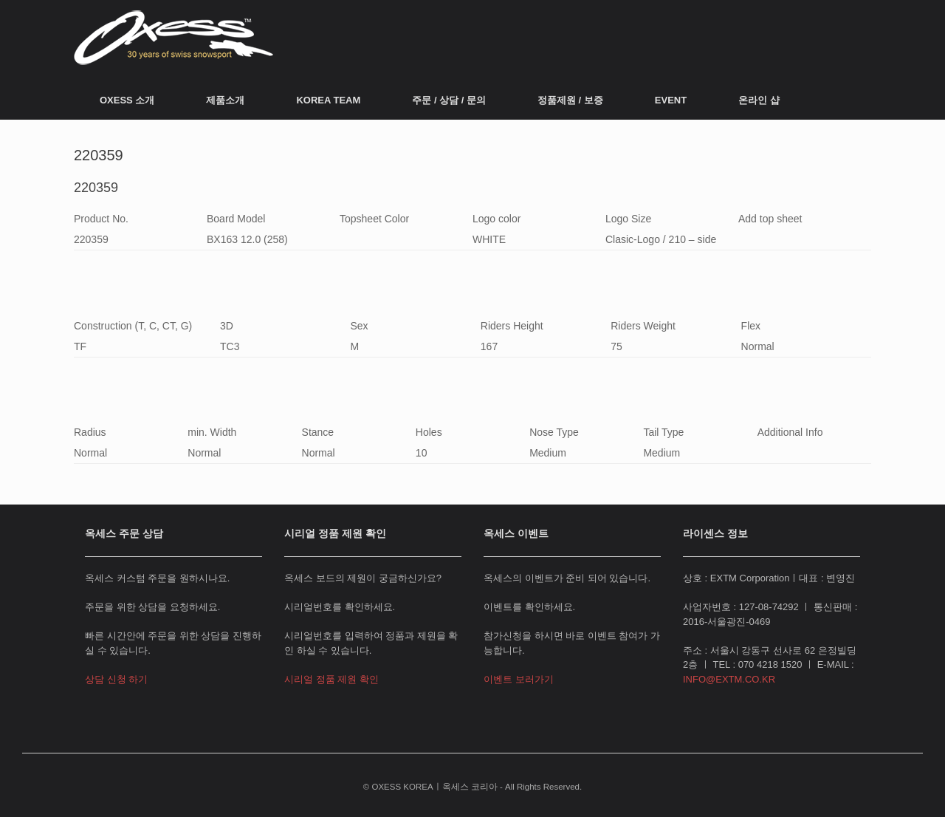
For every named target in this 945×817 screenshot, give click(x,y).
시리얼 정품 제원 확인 (331, 679)
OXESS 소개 (127, 100)
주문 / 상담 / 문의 (449, 100)
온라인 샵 (759, 100)
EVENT (671, 100)
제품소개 (225, 100)
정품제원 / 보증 (570, 100)
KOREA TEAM (328, 100)
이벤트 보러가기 (519, 679)
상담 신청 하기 (116, 679)
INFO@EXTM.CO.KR (729, 679)
